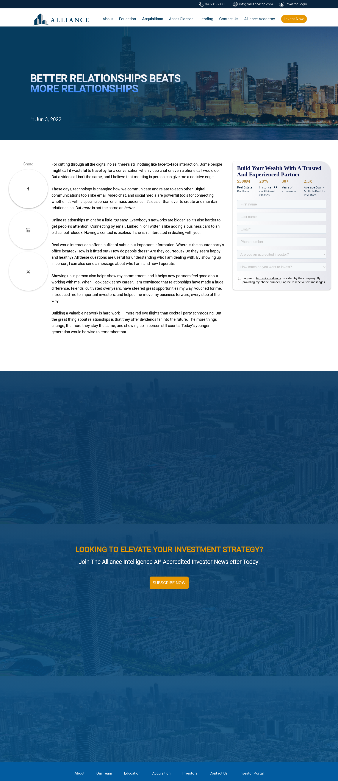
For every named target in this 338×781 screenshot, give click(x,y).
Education (132, 773)
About (79, 773)
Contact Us (219, 773)
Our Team (104, 773)
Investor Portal (251, 773)
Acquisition (161, 773)
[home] (61, 18)
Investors (190, 773)
